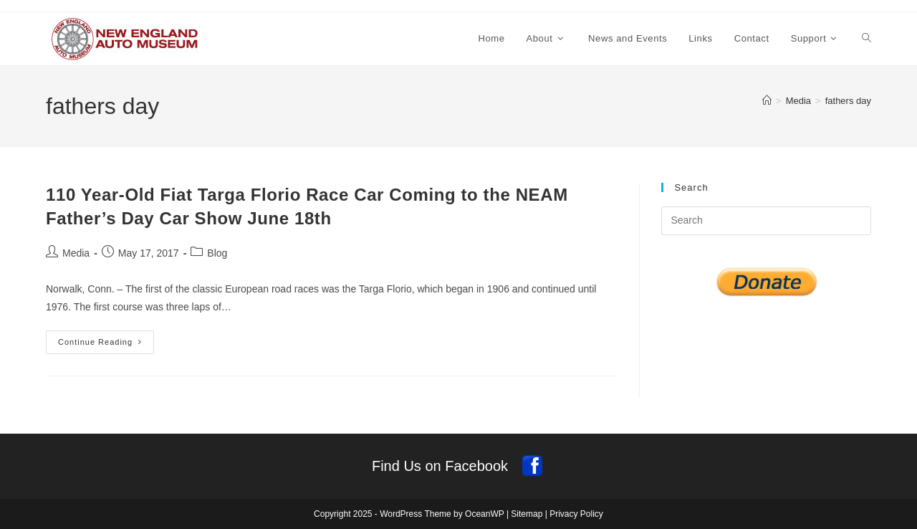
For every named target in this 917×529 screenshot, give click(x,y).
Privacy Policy (576, 514)
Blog (217, 253)
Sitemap (526, 514)
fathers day (848, 100)
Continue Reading (106, 345)
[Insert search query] (766, 220)
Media (76, 253)
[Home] (767, 100)
